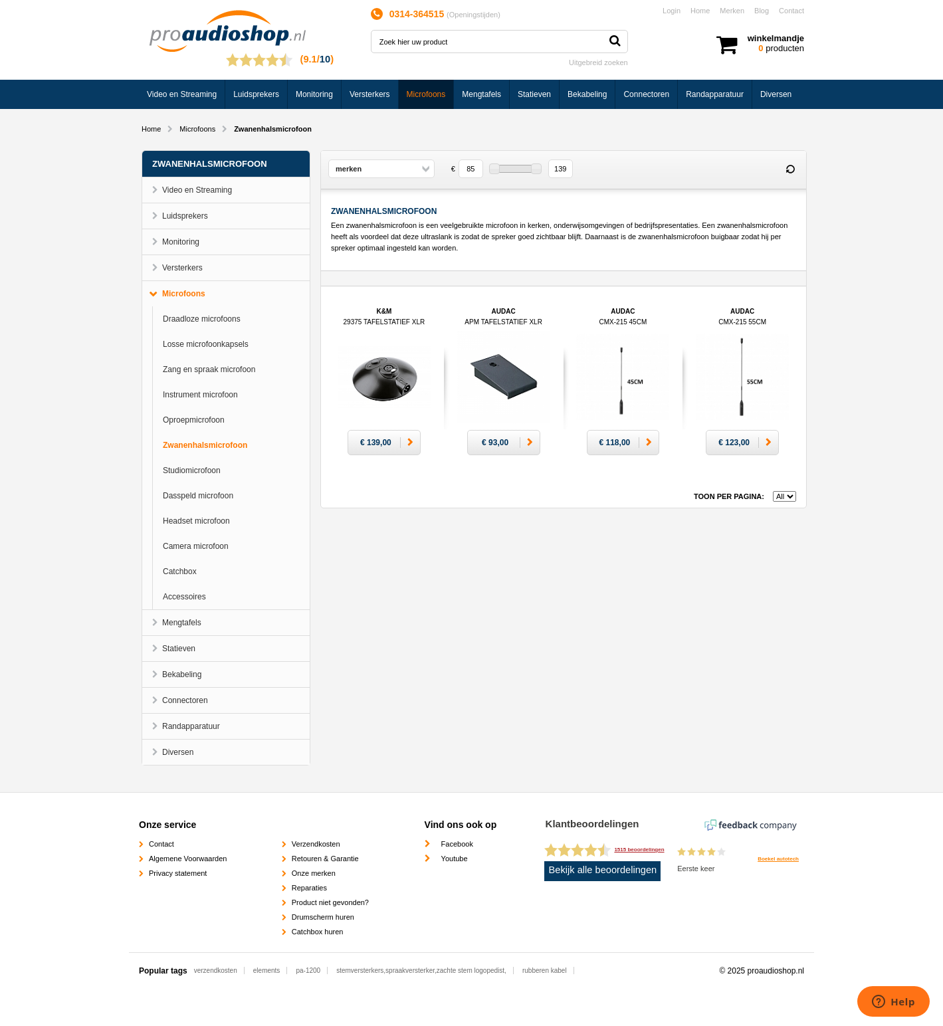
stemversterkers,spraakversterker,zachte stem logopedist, (421, 970)
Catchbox (180, 571)
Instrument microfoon (200, 394)
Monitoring (314, 94)
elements (266, 970)
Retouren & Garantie (325, 859)
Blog (761, 11)
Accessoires (184, 596)
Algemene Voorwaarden (188, 859)
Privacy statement (178, 873)
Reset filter (790, 169)
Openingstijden (473, 15)
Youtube (454, 859)
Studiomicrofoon (192, 470)
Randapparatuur (715, 94)
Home (700, 11)
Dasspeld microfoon (198, 495)
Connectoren (646, 94)
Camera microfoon (196, 546)
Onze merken (314, 873)
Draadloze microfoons (202, 319)
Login (672, 11)
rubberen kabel (544, 970)
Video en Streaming (182, 94)
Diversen (775, 94)
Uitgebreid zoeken (598, 62)
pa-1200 (308, 970)
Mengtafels (481, 94)
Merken (732, 11)
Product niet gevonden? (330, 902)
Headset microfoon (196, 521)
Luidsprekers (256, 94)
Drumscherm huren (323, 917)
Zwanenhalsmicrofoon (205, 445)
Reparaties (309, 888)
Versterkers (370, 94)
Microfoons (426, 94)
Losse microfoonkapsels (206, 344)
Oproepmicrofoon (194, 420)
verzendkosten (215, 970)
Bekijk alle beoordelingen (603, 870)
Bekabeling (587, 94)
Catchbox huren (318, 932)
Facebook (457, 844)
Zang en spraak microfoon (209, 369)
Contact (791, 11)
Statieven (534, 94)
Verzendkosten (316, 844)
